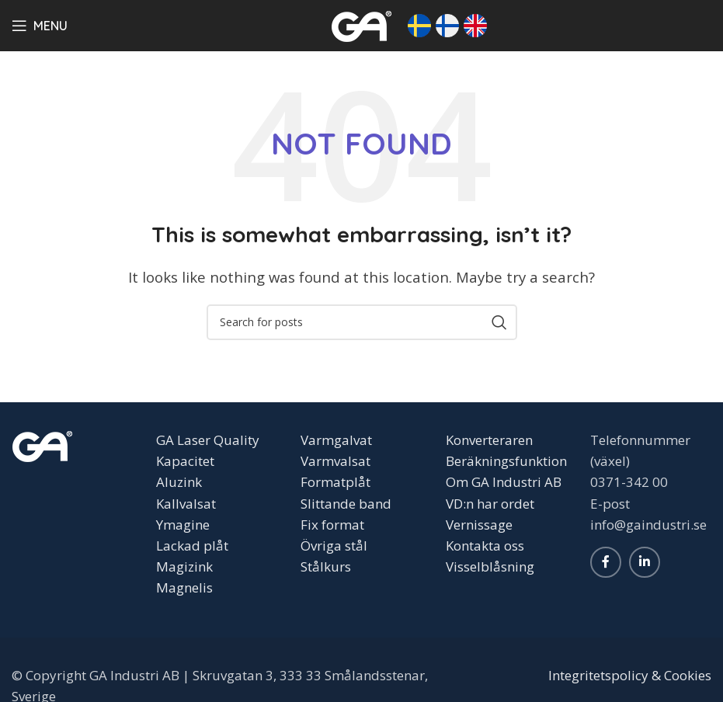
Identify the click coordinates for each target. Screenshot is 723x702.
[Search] (362, 322)
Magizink (184, 566)
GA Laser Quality (207, 440)
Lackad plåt (192, 545)
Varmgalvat (336, 440)
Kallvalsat (186, 504)
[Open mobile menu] (39, 25)
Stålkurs (326, 566)
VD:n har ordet (490, 504)
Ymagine (183, 524)
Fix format (332, 524)
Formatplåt (335, 482)
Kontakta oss (485, 545)
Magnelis (184, 587)
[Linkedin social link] (644, 562)
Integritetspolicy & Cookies (629, 675)
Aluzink (179, 482)
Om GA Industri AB (503, 482)
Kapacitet (185, 461)
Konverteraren (489, 440)
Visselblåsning (490, 566)
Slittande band (346, 504)
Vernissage (479, 524)
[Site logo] (361, 24)
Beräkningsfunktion (506, 461)
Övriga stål (334, 545)
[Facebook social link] (605, 562)
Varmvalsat (335, 461)
